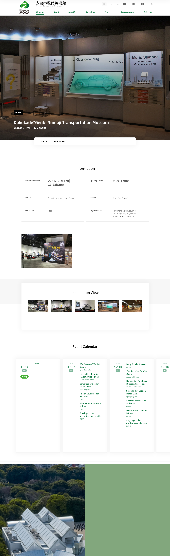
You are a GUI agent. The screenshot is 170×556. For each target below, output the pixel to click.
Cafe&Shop (90, 12)
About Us (72, 12)
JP (112, 4)
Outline (44, 141)
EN (117, 4)
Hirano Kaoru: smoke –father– (90, 405)
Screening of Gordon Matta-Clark (89, 385)
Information (59, 141)
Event (56, 12)
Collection (148, 12)
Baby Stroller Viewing (136, 364)
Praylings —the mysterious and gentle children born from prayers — (90, 414)
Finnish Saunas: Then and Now (89, 395)
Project (108, 12)
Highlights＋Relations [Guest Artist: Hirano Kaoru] (90, 375)
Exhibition (40, 12)
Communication (127, 12)
